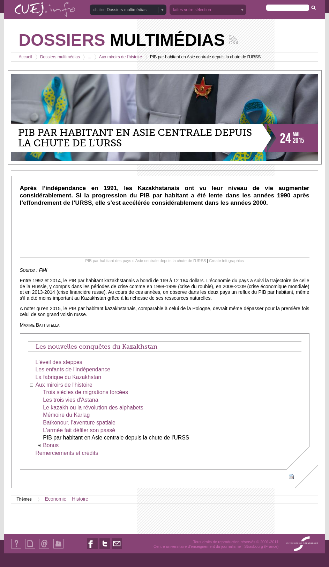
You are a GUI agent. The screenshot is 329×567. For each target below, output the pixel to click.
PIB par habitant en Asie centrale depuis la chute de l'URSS (116, 438)
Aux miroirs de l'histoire (120, 56)
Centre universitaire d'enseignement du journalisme (197, 546)
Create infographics (226, 261)
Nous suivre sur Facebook (92, 548)
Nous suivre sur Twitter (104, 548)
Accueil (25, 56)
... (89, 56)
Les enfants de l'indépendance (72, 369)
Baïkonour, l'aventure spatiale (79, 423)
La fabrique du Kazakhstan (68, 377)
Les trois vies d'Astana (70, 400)
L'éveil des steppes (58, 362)
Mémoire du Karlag (66, 415)
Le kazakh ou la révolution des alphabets (93, 407)
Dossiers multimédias (127, 9)
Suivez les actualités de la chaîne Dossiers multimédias (233, 39)
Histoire (80, 499)
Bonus (51, 445)
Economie (55, 499)
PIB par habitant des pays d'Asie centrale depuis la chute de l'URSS (145, 261)
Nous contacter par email (117, 548)
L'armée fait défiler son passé (79, 430)
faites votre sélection (192, 9)
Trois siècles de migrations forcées (85, 392)
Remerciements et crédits (66, 453)
